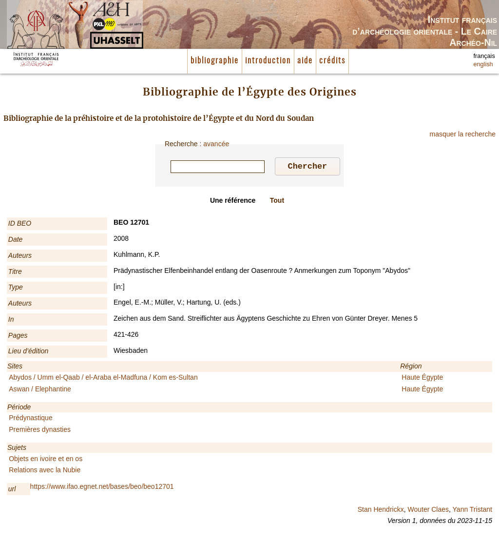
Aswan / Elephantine (40, 390)
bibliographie (215, 61)
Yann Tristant (472, 511)
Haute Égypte (422, 379)
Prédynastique (31, 419)
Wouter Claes (428, 511)
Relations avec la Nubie (44, 471)
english (483, 64)
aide (305, 61)
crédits (332, 61)
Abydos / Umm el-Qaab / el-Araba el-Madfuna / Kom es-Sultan (103, 379)
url (12, 490)
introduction (268, 61)
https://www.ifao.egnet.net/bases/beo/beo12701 (102, 488)
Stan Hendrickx (381, 511)
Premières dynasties (40, 431)
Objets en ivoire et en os (45, 460)
